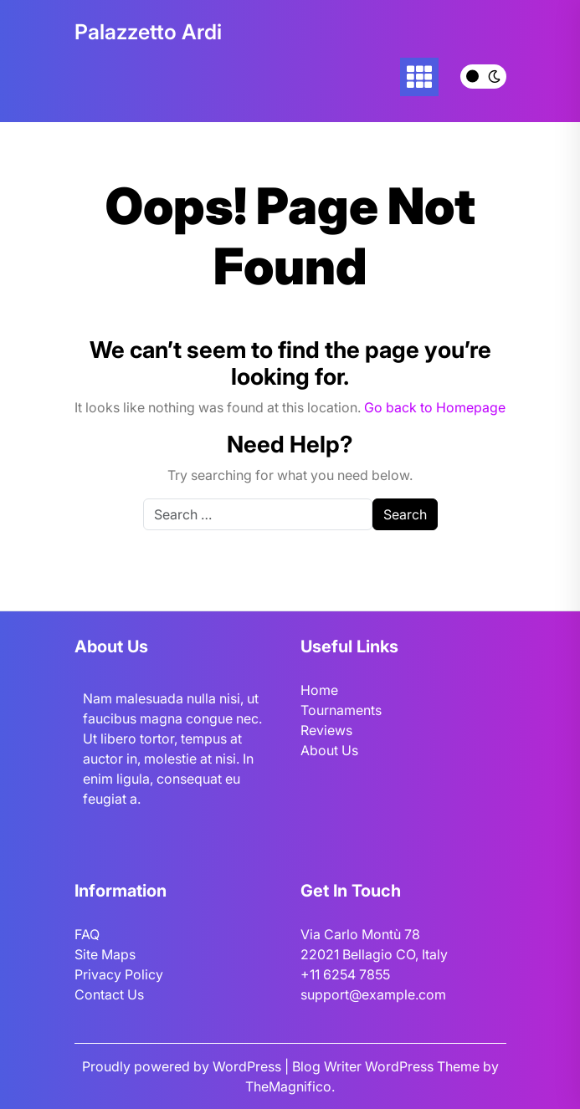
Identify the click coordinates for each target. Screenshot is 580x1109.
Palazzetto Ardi (148, 31)
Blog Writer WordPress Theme (387, 1066)
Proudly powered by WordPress (183, 1066)
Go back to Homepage (435, 407)
